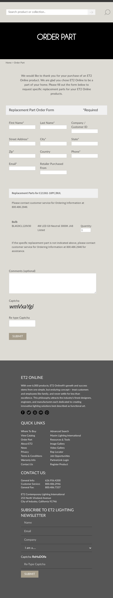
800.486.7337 (53, 487)
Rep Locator (56, 452)
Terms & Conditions (31, 456)
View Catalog (28, 435)
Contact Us (27, 464)
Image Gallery (57, 444)
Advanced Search (59, 431)
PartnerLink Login (59, 460)
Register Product (59, 464)
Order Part (26, 439)
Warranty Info (28, 460)
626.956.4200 (53, 480)
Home (9, 63)
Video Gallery (57, 448)
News (24, 448)
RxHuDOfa (39, 557)
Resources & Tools (60, 439)
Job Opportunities (60, 456)
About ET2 (27, 444)
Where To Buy (28, 431)
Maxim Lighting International (65, 435)
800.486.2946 (53, 484)
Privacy (25, 452)
